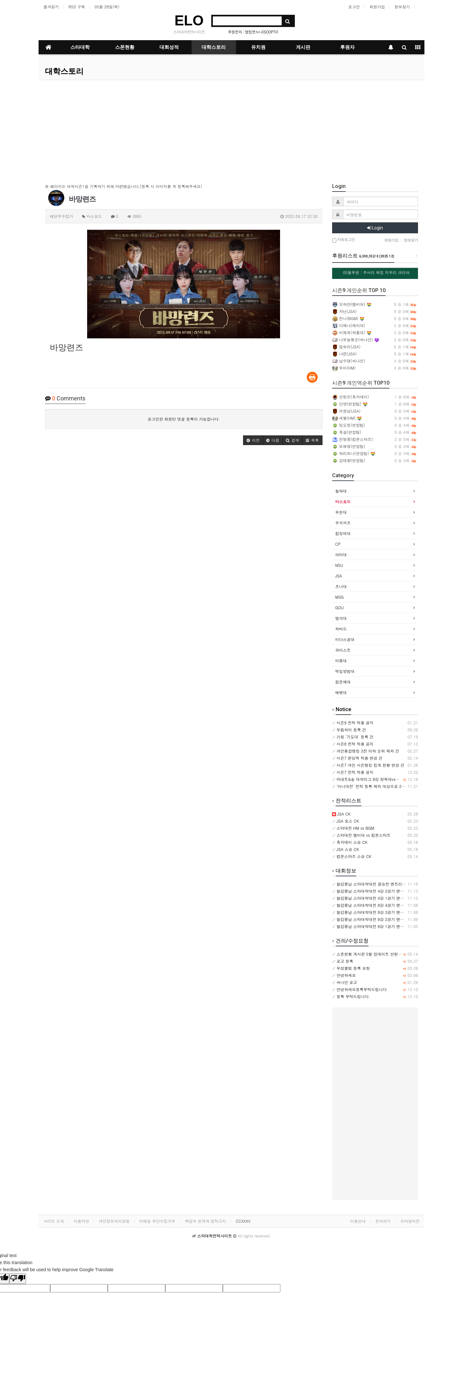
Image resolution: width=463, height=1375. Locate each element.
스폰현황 (124, 47)
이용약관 (81, 1221)
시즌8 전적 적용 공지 (353, 743)
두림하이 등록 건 (349, 729)
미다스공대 (345, 639)
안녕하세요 (344, 975)
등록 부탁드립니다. (351, 996)
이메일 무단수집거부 (157, 1221)
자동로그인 (343, 240)
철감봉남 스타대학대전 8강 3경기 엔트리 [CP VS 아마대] (384, 912)
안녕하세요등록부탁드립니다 (359, 989)
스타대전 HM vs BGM (353, 828)
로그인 (354, 6)
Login (375, 227)
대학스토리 (214, 47)
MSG (339, 597)
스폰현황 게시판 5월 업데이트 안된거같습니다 (374, 954)
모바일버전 (410, 1221)
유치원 (258, 47)
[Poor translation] (17, 1278)
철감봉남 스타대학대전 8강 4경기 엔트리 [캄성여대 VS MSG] (388, 905)
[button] (253, 440)
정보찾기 (402, 6)
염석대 (341, 618)
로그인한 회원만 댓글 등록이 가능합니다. (184, 419)
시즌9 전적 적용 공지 (353, 722)
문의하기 (383, 1221)
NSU (339, 565)
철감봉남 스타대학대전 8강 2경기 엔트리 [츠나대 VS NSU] (386, 919)
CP (337, 544)
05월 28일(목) (107, 6)
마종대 (341, 660)
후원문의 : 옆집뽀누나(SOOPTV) (253, 31)
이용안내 (358, 1221)
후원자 (347, 47)
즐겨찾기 (51, 6)
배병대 (341, 692)
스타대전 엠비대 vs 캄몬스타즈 (361, 835)
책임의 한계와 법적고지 (205, 1221)
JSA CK (341, 814)
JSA (338, 575)
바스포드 (343, 501)
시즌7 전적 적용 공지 (353, 772)
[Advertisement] (231, 128)
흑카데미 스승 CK (350, 842)
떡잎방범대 (345, 671)
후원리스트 (363, 256)
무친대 (341, 512)
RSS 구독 (76, 6)
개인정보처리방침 (114, 1221)
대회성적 (169, 47)
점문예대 (343, 681)
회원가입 (377, 6)
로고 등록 (342, 961)
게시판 (303, 47)
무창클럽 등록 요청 (351, 968)
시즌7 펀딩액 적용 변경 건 (357, 758)
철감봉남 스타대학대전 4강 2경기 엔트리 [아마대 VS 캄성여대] (390, 891)
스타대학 (80, 47)
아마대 (341, 554)
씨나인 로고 (344, 982)
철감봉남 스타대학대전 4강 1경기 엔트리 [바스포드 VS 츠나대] (390, 898)
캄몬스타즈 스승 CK (352, 856)
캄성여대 (343, 533)
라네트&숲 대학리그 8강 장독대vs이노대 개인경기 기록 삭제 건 (389, 779)
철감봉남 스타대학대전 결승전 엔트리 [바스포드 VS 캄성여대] (389, 884)
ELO (189, 20)
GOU (339, 607)
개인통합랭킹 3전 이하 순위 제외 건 (365, 751)
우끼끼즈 (343, 522)
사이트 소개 (53, 1221)
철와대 (341, 491)
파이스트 (343, 650)
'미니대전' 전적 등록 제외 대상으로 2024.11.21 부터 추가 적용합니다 (395, 786)
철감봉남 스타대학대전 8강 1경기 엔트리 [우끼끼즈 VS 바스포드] (391, 926)
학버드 (341, 628)
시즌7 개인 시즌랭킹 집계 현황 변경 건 (368, 765)
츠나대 (341, 586)
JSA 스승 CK (345, 849)
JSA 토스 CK (345, 821)
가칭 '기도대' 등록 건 (353, 736)
